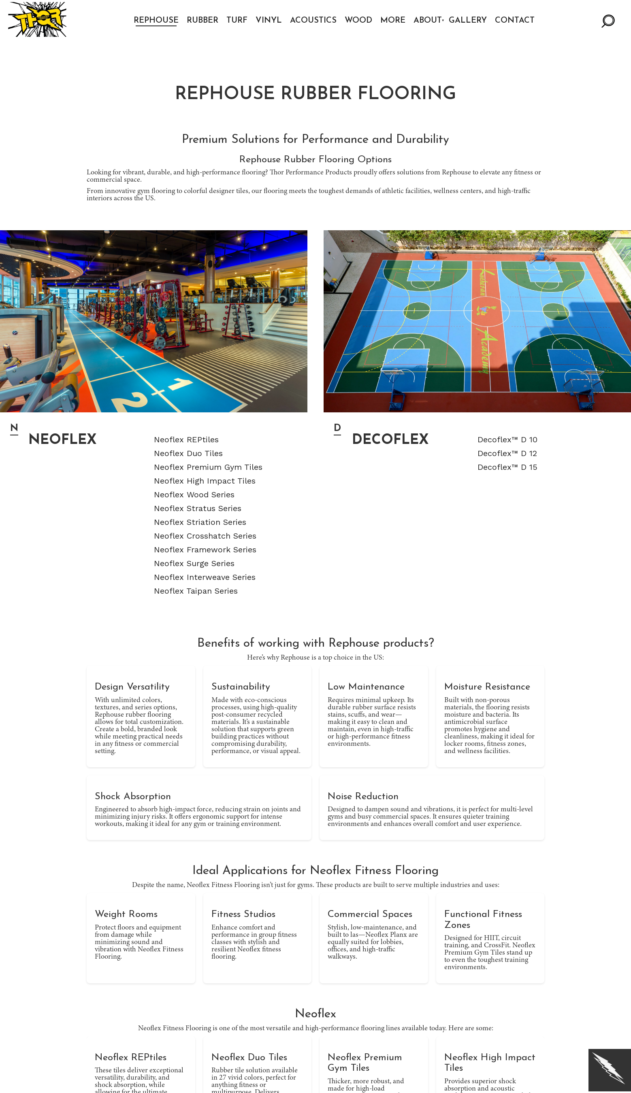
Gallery (469, 21)
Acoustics (315, 21)
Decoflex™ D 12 (507, 453)
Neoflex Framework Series (205, 549)
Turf (238, 21)
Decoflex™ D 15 (507, 467)
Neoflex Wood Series (194, 494)
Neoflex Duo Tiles (188, 453)
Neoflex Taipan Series (196, 591)
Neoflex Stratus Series (197, 508)
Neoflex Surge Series (194, 563)
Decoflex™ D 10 (507, 439)
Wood (360, 21)
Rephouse (157, 21)
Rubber (204, 21)
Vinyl (270, 21)
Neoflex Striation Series (200, 522)
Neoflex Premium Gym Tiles (208, 467)
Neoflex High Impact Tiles (205, 481)
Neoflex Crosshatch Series (205, 536)
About (429, 21)
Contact (516, 21)
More (394, 21)
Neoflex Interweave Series (205, 577)
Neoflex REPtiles (186, 439)
